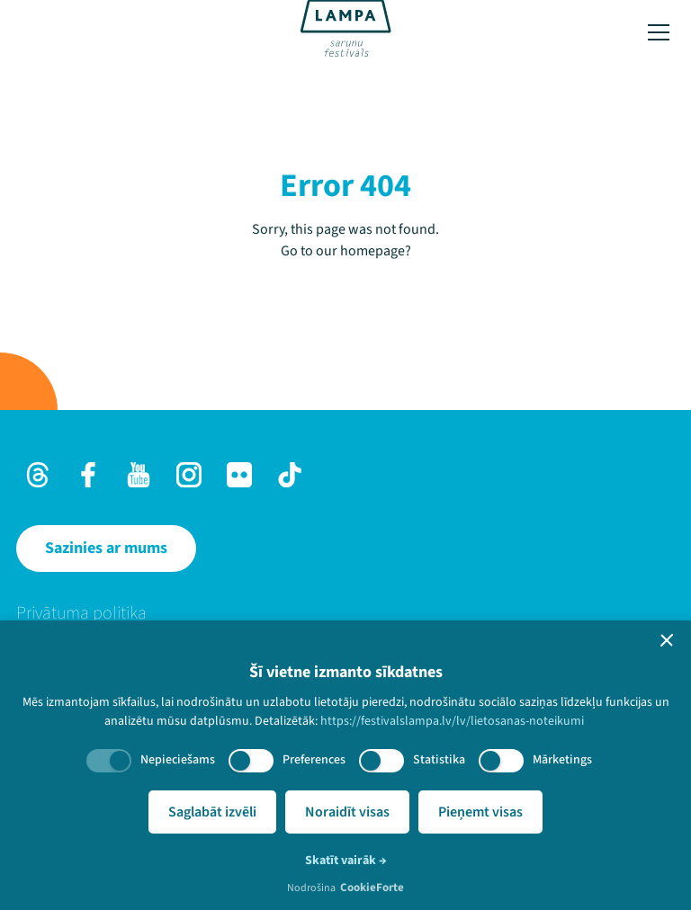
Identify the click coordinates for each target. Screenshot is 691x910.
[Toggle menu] (659, 32)
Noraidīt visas (347, 812)
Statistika (439, 760)
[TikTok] (289, 474)
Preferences (314, 760)
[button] (667, 640)
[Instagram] (189, 474)
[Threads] (37, 474)
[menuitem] (345, 613)
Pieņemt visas (480, 812)
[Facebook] (88, 474)
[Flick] (239, 474)
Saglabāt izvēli (212, 812)
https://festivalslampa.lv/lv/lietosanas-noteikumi (452, 721)
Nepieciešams (177, 760)
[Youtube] (138, 474)
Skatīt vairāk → (346, 861)
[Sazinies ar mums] (106, 548)
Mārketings (562, 760)
